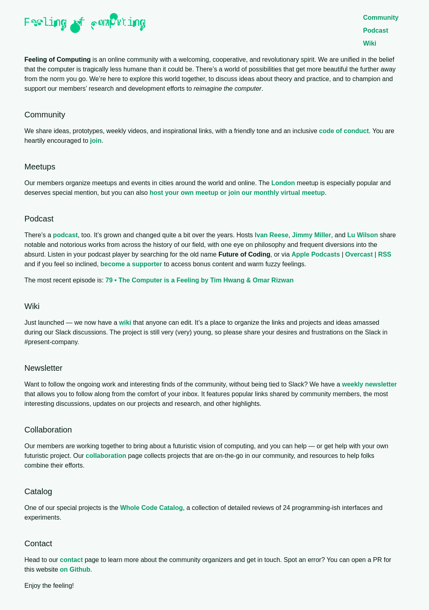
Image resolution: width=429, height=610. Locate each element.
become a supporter (131, 264)
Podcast (375, 30)
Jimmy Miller (311, 235)
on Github (75, 569)
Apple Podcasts (316, 254)
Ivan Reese (272, 235)
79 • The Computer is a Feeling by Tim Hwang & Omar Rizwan (199, 280)
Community (381, 17)
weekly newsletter (369, 384)
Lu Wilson (362, 235)
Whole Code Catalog (151, 507)
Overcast (359, 254)
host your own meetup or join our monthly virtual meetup (237, 192)
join (95, 140)
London (283, 183)
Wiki (370, 43)
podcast (65, 235)
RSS (385, 254)
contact (71, 559)
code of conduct (344, 130)
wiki (125, 322)
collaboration (106, 455)
